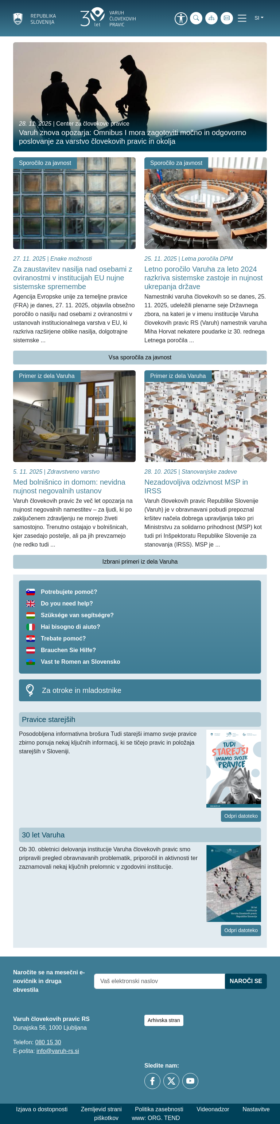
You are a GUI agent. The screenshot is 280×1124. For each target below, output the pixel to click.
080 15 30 (48, 1042)
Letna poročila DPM (207, 259)
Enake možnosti (71, 259)
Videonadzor (213, 1109)
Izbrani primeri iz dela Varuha (140, 562)
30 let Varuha (43, 835)
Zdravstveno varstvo (73, 472)
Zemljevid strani (101, 1109)
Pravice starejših (48, 719)
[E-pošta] (227, 18)
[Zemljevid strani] (211, 18)
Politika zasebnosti (159, 1109)
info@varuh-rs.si (57, 1051)
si (256, 18)
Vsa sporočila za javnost (140, 357)
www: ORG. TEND (156, 1118)
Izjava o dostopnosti (41, 1109)
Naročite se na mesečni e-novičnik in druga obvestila (49, 981)
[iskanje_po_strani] (196, 18)
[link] (181, 19)
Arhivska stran (164, 1020)
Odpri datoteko (241, 816)
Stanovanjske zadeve (209, 472)
